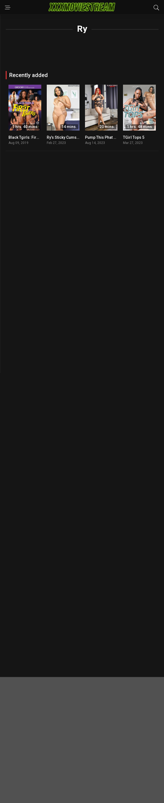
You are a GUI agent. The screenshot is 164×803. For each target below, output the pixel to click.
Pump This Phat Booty (104, 137)
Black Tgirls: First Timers (30, 137)
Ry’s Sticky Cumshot (64, 137)
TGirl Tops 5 (133, 137)
